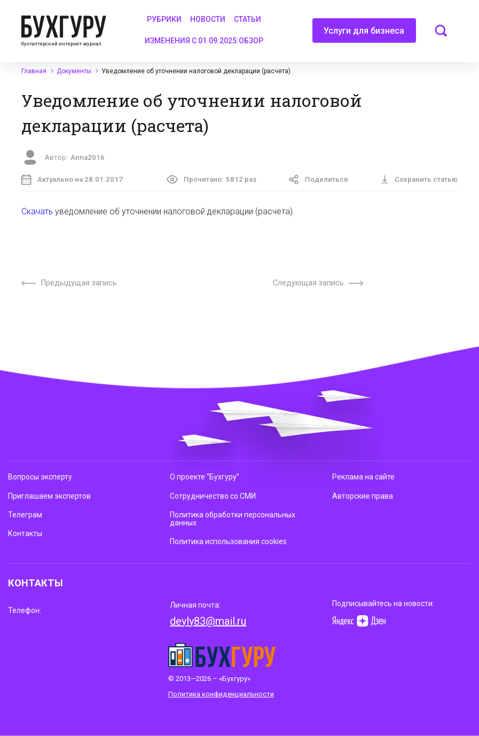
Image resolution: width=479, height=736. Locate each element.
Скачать (37, 211)
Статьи (247, 19)
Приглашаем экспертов (49, 496)
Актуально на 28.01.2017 (72, 179)
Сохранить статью (419, 179)
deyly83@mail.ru (208, 621)
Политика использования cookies (228, 541)
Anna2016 (87, 157)
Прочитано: (211, 179)
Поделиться (318, 180)
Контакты (25, 533)
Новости (207, 19)
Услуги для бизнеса (364, 34)
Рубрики (164, 19)
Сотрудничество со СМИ (213, 496)
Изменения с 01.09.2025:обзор (204, 40)
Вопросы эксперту (40, 476)
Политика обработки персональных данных (232, 518)
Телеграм (25, 514)
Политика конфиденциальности (221, 694)
